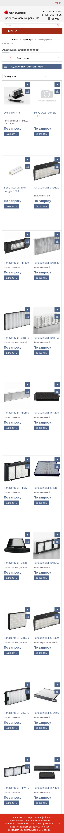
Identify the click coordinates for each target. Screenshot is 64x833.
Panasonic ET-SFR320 (46, 493)
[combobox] (24, 76)
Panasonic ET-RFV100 (46, 599)
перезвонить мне (52, 11)
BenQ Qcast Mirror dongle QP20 (15, 173)
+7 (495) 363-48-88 (10, 805)
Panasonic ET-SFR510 (16, 281)
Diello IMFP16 (12, 112)
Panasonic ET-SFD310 (16, 546)
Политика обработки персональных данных (32, 765)
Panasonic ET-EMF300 (46, 440)
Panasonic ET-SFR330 (16, 493)
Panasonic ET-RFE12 (16, 387)
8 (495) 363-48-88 (52, 14)
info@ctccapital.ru (10, 808)
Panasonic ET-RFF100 (16, 228)
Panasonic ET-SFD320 (46, 172)
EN (56, 3)
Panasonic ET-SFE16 (15, 440)
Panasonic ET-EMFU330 (42, 707)
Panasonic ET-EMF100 (46, 281)
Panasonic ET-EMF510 (46, 228)
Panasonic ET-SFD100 (46, 546)
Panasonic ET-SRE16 (45, 387)
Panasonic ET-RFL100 (46, 652)
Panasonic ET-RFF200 (16, 705)
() (57, 18)
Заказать (11, 134)
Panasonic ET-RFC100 (46, 334)
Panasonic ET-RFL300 (16, 334)
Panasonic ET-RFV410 (16, 599)
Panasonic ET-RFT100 (16, 652)
